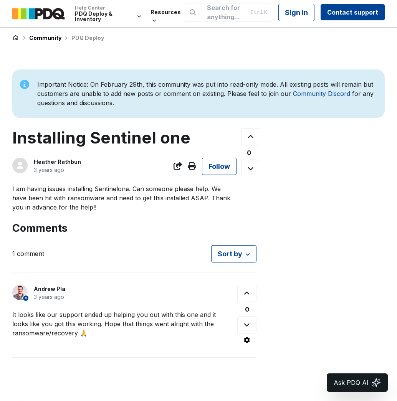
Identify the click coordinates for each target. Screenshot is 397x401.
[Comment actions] (247, 340)
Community (45, 38)
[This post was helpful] (250, 136)
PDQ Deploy (87, 38)
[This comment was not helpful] (246, 324)
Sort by (230, 254)
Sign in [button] (296, 12)
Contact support (352, 12)
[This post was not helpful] (250, 168)
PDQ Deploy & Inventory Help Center (15, 38)
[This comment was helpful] (246, 293)
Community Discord (321, 93)
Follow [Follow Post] (219, 166)
